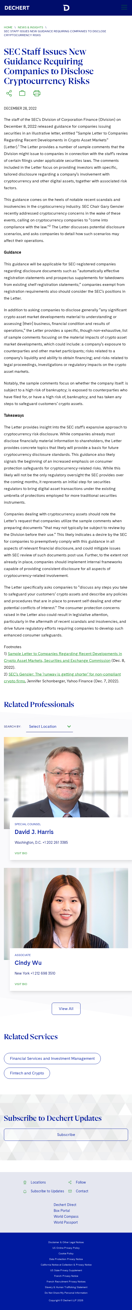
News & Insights (30, 27)
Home (8, 27)
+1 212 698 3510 (42, 973)
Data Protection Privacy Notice (66, 1259)
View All (66, 1008)
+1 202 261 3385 (55, 842)
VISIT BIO (21, 853)
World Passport (66, 1222)
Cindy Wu (28, 962)
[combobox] (49, 726)
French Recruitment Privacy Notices (66, 1281)
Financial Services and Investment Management (52, 1058)
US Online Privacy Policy (66, 1247)
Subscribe (66, 1134)
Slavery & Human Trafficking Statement (66, 1287)
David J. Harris (34, 831)
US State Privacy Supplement (66, 1270)
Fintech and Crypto (27, 1073)
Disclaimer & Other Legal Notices (66, 1242)
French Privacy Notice (66, 1275)
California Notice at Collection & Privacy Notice (66, 1264)
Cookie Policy (66, 1253)
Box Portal (62, 1211)
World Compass (66, 1216)
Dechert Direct (65, 1205)
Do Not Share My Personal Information (66, 1292)
